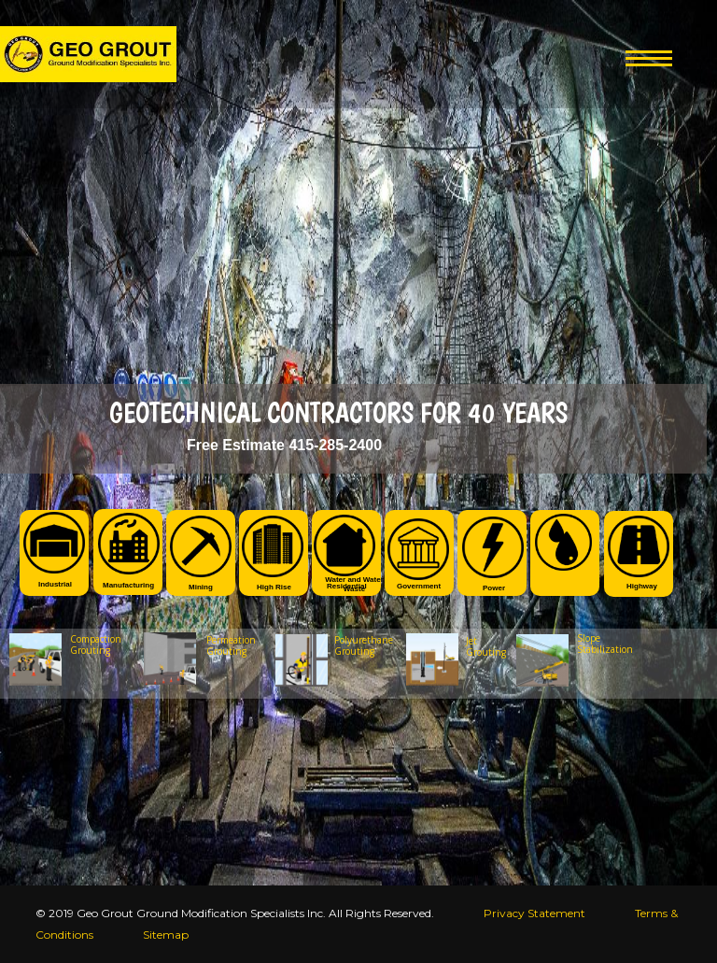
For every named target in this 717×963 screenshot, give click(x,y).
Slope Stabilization (601, 643)
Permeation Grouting (231, 646)
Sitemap (166, 935)
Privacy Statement (534, 913)
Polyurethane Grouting (363, 646)
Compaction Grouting (95, 645)
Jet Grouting (486, 646)
